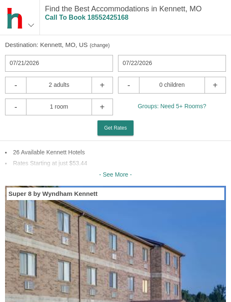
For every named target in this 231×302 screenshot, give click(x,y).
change (100, 45)
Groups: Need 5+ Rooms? (172, 106)
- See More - (115, 174)
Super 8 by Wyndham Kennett (52, 193)
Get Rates (115, 128)
